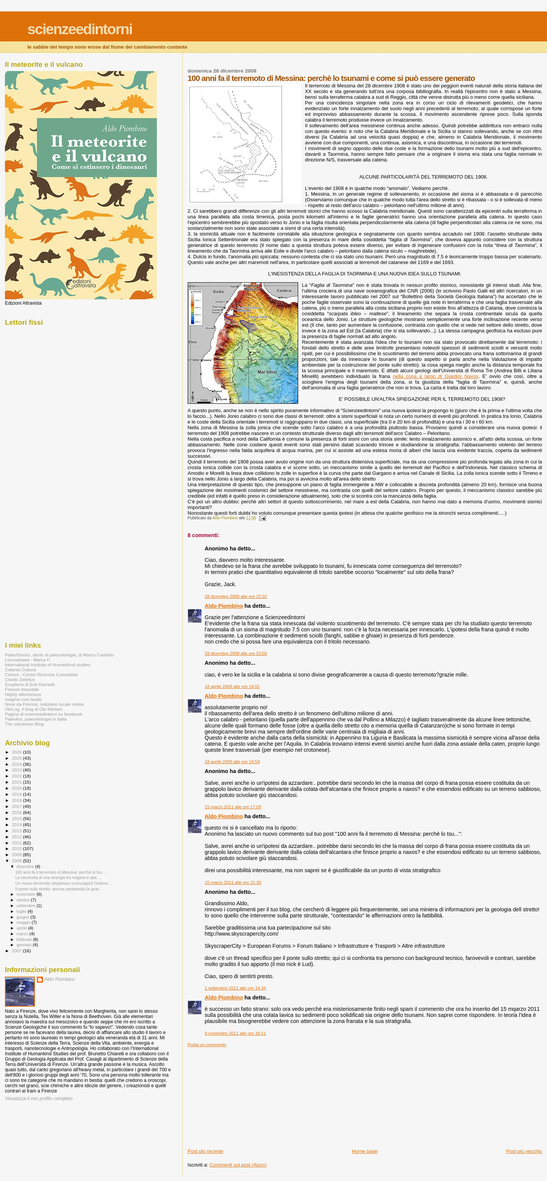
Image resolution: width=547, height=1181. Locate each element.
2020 (17, 788)
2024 (17, 764)
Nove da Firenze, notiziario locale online (44, 704)
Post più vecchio (524, 1151)
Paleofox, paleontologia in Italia (35, 718)
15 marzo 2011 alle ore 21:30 (233, 882)
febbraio (25, 939)
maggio (24, 922)
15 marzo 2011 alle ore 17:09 (233, 807)
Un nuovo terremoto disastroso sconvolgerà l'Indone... (63, 883)
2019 (17, 794)
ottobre (24, 900)
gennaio (25, 944)
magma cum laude (23, 699)
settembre (27, 905)
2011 (17, 842)
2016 (17, 812)
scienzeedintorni (79, 29)
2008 (17, 860)
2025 (17, 758)
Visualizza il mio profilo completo (39, 1098)
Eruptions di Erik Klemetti (30, 684)
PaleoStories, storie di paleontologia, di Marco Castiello (59, 654)
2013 (17, 830)
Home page (364, 1151)
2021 (17, 781)
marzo (23, 933)
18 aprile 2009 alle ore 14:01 (232, 686)
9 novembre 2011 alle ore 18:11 (235, 1033)
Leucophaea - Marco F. (28, 659)
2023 (17, 769)
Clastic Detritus (20, 679)
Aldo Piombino (224, 606)
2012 (17, 836)
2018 (17, 800)
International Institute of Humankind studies (47, 664)
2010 (17, 848)
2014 (17, 824)
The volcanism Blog (24, 723)
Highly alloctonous (23, 694)
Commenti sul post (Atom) (238, 1165)
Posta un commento (207, 1044)
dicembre (26, 866)
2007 (17, 950)
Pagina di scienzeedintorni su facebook (43, 713)
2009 (17, 854)
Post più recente (205, 1151)
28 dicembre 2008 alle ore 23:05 (236, 653)
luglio (22, 911)
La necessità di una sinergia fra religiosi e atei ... (58, 877)
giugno (24, 917)
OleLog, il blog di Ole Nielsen (33, 709)
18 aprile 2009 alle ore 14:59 (232, 761)
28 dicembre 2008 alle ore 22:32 (236, 596)
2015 (17, 818)
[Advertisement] (245, 1094)
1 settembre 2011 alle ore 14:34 (235, 988)
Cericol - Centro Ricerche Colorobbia (41, 674)
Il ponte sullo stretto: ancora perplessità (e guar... (58, 889)
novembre (27, 894)
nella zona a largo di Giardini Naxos (435, 376)
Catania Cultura (20, 669)
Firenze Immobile (22, 689)
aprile (22, 928)
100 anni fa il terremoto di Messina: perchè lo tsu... (60, 872)
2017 (17, 806)
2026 (17, 751)
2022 (17, 775)
